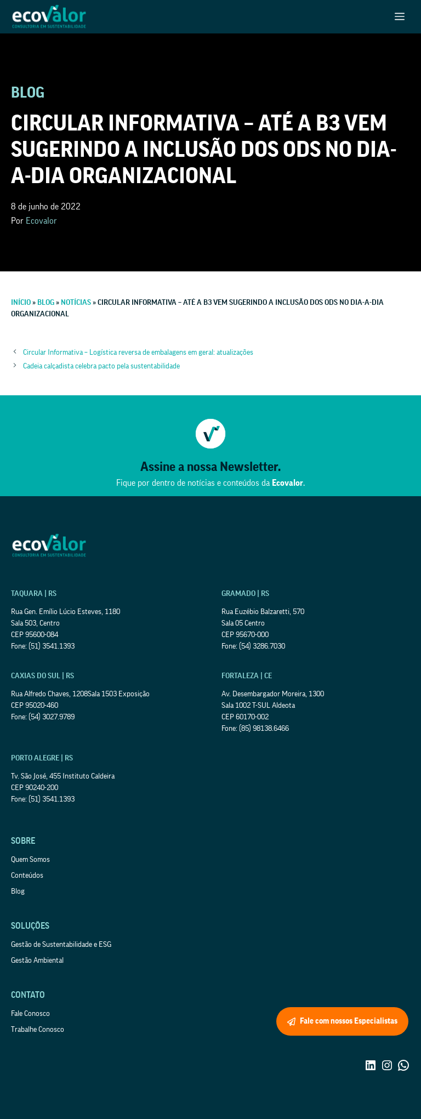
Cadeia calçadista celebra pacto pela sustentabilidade (101, 366)
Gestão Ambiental (37, 960)
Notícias (76, 302)
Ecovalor (41, 221)
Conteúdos (27, 875)
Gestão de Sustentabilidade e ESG (61, 944)
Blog (45, 302)
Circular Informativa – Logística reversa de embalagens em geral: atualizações (138, 352)
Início (21, 302)
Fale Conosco (30, 1014)
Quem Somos (30, 860)
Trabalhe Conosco (37, 1029)
